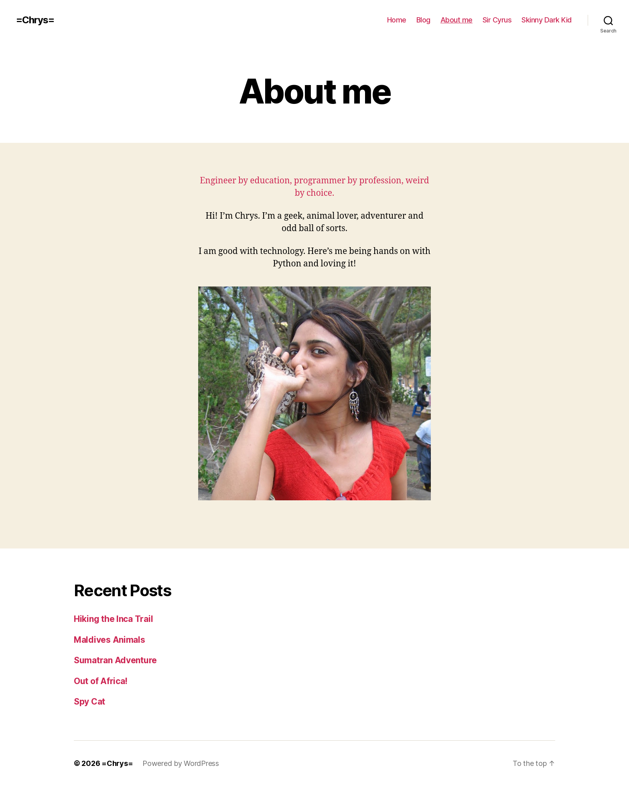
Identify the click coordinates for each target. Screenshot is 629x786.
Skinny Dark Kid (546, 20)
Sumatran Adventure (115, 660)
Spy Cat (89, 702)
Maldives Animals (109, 640)
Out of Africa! (101, 681)
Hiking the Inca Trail (113, 619)
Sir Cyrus (497, 20)
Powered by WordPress (180, 763)
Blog (423, 20)
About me (456, 20)
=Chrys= (35, 20)
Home (396, 20)
